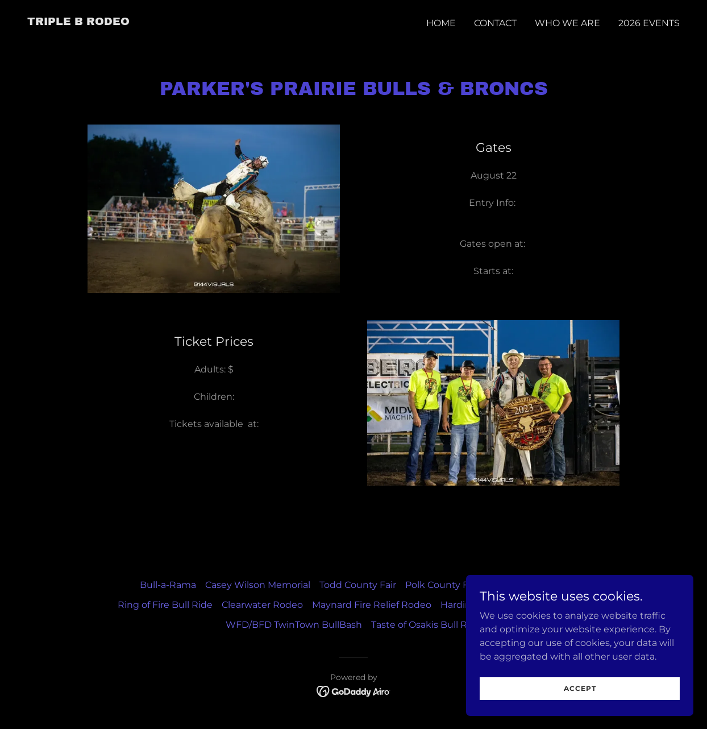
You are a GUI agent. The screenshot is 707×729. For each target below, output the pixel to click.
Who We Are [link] (567, 23)
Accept (580, 688)
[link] (78, 21)
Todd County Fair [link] (357, 584)
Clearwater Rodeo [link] (262, 604)
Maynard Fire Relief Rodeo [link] (371, 604)
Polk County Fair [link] (442, 584)
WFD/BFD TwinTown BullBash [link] (294, 624)
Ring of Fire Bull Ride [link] (165, 604)
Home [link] (441, 23)
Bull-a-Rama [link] (168, 584)
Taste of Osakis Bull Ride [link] (426, 624)
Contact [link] (495, 23)
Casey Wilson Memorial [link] (257, 584)
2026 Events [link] (649, 23)
